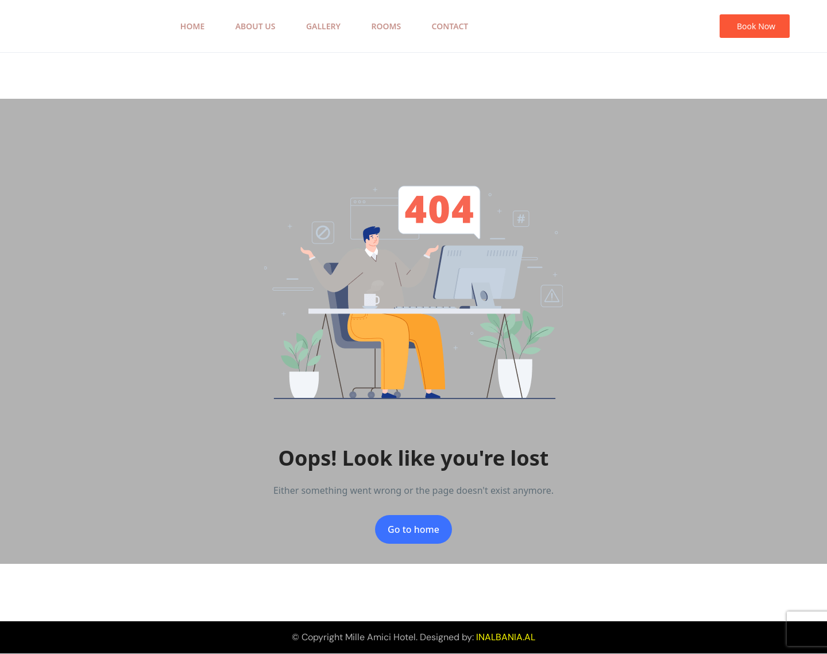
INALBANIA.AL (505, 637)
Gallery (323, 26)
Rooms (386, 26)
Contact (450, 26)
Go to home (413, 529)
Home (192, 26)
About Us (255, 26)
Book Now (756, 26)
